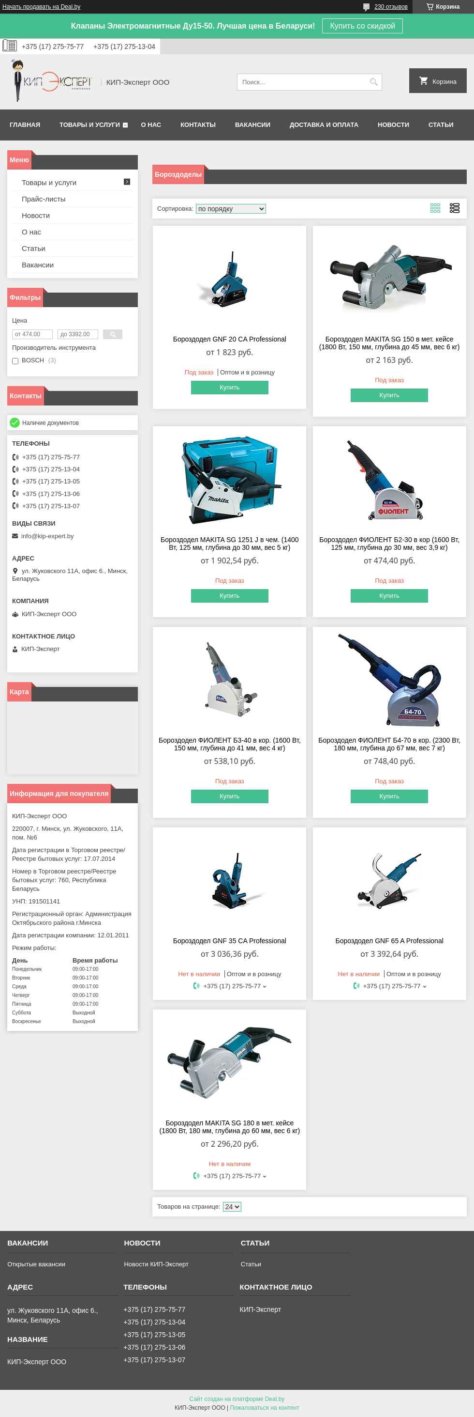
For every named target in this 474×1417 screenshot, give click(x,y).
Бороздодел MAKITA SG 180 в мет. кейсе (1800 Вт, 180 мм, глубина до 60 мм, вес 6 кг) (229, 1127)
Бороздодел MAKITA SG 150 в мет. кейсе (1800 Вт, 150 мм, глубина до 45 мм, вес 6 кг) (389, 343)
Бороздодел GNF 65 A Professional (389, 941)
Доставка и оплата (324, 124)
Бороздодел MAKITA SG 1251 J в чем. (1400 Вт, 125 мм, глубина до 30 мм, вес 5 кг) (230, 543)
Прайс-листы (44, 199)
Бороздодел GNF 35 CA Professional (229, 941)
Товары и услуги (89, 124)
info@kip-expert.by (47, 536)
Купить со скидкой (362, 26)
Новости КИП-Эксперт (156, 1264)
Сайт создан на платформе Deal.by (237, 1399)
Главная (25, 124)
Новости (393, 124)
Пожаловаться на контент (264, 1407)
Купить (229, 387)
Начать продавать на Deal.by (41, 6)
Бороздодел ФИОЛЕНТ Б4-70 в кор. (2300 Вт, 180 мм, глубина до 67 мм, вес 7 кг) (389, 744)
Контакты (198, 124)
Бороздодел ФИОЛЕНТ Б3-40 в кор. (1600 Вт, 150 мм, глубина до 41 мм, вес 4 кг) (230, 744)
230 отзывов (391, 6)
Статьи (441, 124)
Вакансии (252, 124)
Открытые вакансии (36, 1264)
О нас (151, 124)
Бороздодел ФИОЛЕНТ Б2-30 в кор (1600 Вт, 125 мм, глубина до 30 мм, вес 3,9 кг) (389, 543)
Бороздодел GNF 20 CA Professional (229, 339)
